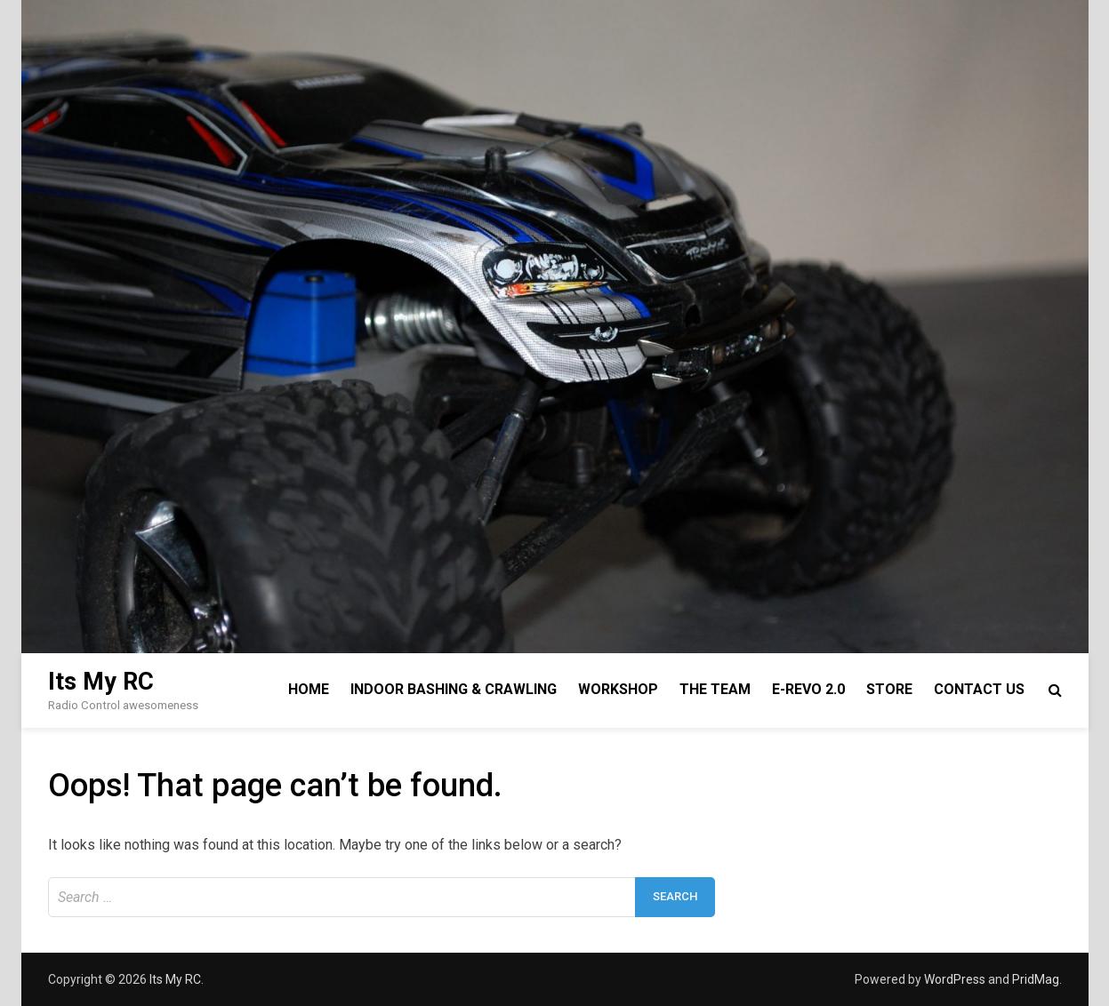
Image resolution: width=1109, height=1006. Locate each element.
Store (889, 689)
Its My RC (101, 681)
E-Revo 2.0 (808, 689)
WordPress (954, 979)
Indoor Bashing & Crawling (453, 689)
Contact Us (979, 689)
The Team (715, 689)
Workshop (618, 689)
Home (308, 689)
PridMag (1035, 979)
